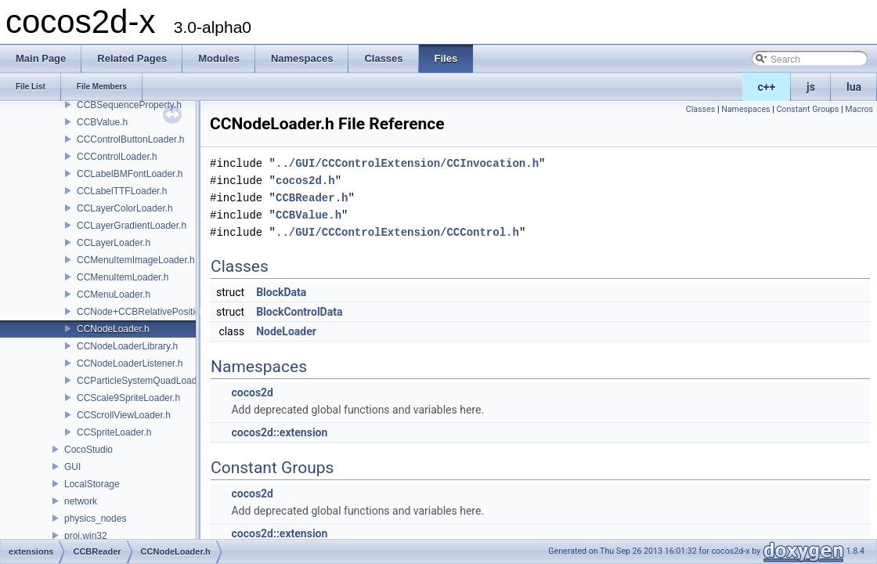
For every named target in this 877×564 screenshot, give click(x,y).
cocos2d (252, 392)
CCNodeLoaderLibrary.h (127, 346)
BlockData (281, 292)
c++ (767, 87)
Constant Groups (807, 109)
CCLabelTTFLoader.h (122, 191)
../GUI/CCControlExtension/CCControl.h (397, 232)
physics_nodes (95, 518)
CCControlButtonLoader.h (130, 139)
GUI (72, 466)
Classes (700, 109)
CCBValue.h (102, 122)
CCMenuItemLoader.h (122, 277)
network (80, 501)
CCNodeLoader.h (113, 329)
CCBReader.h (312, 197)
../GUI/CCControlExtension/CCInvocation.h (407, 163)
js (811, 87)
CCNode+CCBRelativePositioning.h (151, 311)
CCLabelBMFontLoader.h (129, 173)
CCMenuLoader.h (113, 294)
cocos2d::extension (279, 432)
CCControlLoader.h (117, 156)
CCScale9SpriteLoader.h (128, 397)
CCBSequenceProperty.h (129, 104)
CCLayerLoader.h (113, 242)
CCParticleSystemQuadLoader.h (144, 380)
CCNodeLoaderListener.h (129, 363)
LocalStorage (92, 484)
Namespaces (745, 109)
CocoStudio (88, 449)
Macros (859, 109)
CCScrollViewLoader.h (124, 415)
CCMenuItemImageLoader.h (136, 260)
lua (853, 87)
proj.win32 (85, 535)
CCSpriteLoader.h (114, 432)
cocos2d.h (305, 180)
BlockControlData (299, 312)
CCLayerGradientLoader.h (131, 225)
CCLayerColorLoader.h (125, 208)
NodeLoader (286, 331)
